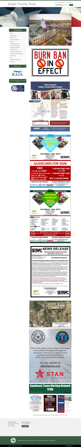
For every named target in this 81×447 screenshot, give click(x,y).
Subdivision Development (18, 59)
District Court (18, 37)
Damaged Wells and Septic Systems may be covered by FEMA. (45, 415)
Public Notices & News (18, 47)
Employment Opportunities (18, 51)
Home (11, 33)
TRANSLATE (70, 2)
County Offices (18, 35)
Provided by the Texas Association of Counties (26, 440)
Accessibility (25, 426)
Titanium (70, 445)
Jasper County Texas (22, 4)
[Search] (63, 5)
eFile (11, 57)
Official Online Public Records (16, 53)
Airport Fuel (12, 61)
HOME (57, 2)
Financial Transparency (18, 45)
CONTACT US (63, 2)
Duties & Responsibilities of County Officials (46, 440)
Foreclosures (12, 55)
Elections (12, 41)
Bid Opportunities (13, 49)
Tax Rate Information (14, 43)
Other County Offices (18, 39)
